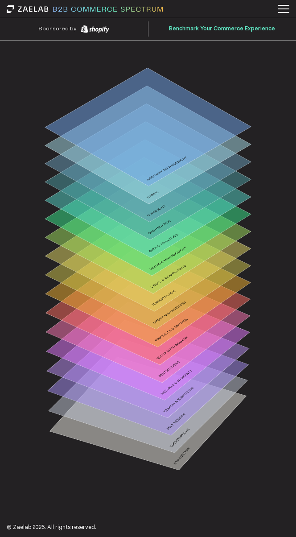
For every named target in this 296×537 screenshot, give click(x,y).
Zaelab (22, 527)
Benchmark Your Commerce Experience (222, 28)
